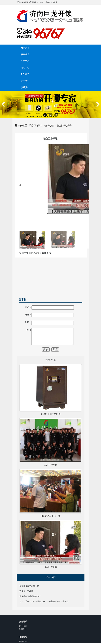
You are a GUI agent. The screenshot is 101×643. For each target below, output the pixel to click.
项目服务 (23, 637)
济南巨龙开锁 (50, 567)
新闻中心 (25, 67)
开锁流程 (23, 641)
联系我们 (25, 87)
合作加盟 (25, 74)
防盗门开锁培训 (64, 125)
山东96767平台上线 (50, 516)
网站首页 (25, 47)
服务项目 (25, 54)
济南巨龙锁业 (36, 125)
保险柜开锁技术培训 (50, 414)
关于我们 (25, 80)
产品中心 (25, 61)
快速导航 (23, 621)
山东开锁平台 (50, 465)
